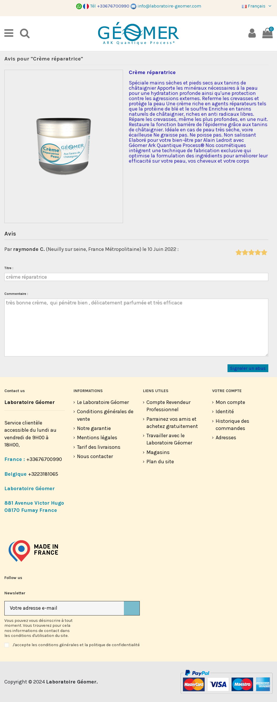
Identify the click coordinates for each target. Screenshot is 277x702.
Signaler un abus (248, 368)
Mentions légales (97, 437)
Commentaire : (16, 294)
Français (257, 6)
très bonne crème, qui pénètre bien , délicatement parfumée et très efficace (136, 327)
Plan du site (160, 461)
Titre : (8, 268)
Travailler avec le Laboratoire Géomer (169, 439)
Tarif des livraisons (98, 447)
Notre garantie (94, 428)
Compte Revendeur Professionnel (168, 406)
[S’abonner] (132, 608)
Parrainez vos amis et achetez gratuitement (172, 422)
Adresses (226, 437)
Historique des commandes (232, 424)
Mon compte (230, 402)
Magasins (158, 452)
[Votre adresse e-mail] (64, 608)
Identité (225, 411)
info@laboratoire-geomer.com (166, 6)
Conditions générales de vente (105, 415)
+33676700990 (44, 459)
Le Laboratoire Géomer (103, 402)
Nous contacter (95, 456)
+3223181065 (43, 474)
